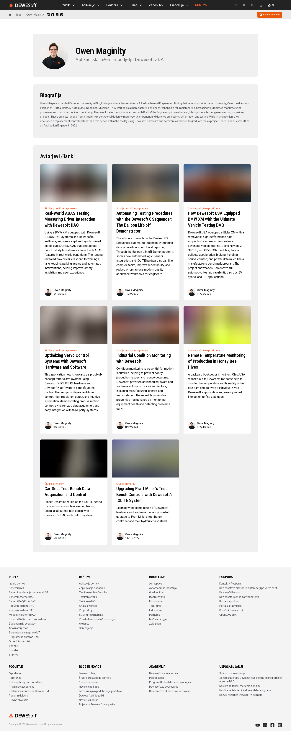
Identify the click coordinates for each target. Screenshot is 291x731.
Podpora (114, 5)
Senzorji (14, 645)
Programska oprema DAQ (24, 636)
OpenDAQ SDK (227, 614)
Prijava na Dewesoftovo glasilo (97, 704)
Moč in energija (158, 619)
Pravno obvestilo (18, 700)
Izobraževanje (157, 596)
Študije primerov (88, 682)
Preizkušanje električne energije (97, 619)
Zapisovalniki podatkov (22, 623)
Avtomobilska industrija (163, 588)
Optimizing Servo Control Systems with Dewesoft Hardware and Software (67, 361)
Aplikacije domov (89, 583)
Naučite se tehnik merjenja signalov (239, 685)
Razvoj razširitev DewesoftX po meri (240, 694)
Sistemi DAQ (16, 588)
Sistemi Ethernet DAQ (22, 596)
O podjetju (15, 673)
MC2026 (201, 5)
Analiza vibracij (88, 605)
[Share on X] (57, 14)
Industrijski (155, 610)
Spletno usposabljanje (232, 673)
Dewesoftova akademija (163, 673)
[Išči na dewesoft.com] (252, 5)
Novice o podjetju (89, 686)
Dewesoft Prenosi (229, 592)
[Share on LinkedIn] (48, 14)
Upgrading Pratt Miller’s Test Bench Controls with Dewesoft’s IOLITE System (144, 494)
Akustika (84, 623)
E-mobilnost (156, 601)
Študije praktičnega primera (95, 677)
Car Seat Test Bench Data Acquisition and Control (67, 491)
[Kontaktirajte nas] (235, 5)
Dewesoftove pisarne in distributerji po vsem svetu (248, 588)
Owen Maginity (35, 14)
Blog (19, 14)
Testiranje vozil (88, 596)
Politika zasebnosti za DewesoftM (29, 691)
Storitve (13, 654)
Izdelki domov (17, 583)
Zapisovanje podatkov (92, 588)
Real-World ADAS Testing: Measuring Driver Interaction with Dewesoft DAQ (70, 219)
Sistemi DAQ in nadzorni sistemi (27, 619)
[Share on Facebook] (52, 14)
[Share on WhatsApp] (61, 14)
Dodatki (13, 650)
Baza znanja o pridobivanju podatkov (100, 691)
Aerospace (155, 583)
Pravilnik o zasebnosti (21, 686)
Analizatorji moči (18, 628)
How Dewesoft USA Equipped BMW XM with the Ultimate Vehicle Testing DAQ (214, 219)
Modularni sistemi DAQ (22, 614)
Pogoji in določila (18, 695)
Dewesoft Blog (87, 673)
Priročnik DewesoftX (231, 610)
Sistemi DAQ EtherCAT (22, 601)
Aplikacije (91, 5)
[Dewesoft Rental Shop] (243, 5)
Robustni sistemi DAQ (21, 605)
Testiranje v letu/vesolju (93, 592)
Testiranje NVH (87, 601)
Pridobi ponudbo (269, 14)
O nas (136, 5)
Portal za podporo (229, 601)
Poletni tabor (156, 677)
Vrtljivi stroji (85, 610)
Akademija (179, 5)
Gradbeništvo (156, 592)
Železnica (155, 623)
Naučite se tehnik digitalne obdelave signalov (245, 690)
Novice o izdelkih (88, 700)
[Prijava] (260, 5)
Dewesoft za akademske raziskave (169, 691)
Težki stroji (155, 605)
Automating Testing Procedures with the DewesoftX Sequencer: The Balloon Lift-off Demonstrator (144, 222)
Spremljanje (86, 628)
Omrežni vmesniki (19, 641)
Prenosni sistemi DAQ (21, 610)
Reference (15, 677)
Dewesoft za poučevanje (163, 686)
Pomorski (154, 614)
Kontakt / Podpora (230, 583)
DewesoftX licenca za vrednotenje (239, 596)
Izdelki (69, 5)
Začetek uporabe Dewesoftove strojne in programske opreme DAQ (250, 679)
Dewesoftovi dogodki (91, 695)
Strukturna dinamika (91, 614)
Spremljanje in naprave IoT (24, 632)
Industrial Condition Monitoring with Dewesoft (143, 358)
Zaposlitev (156, 5)
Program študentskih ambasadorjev (170, 682)
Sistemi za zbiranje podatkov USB (28, 592)
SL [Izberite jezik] (273, 5)
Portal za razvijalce (230, 605)
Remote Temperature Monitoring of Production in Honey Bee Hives (217, 361)
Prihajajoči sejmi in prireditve (25, 682)
